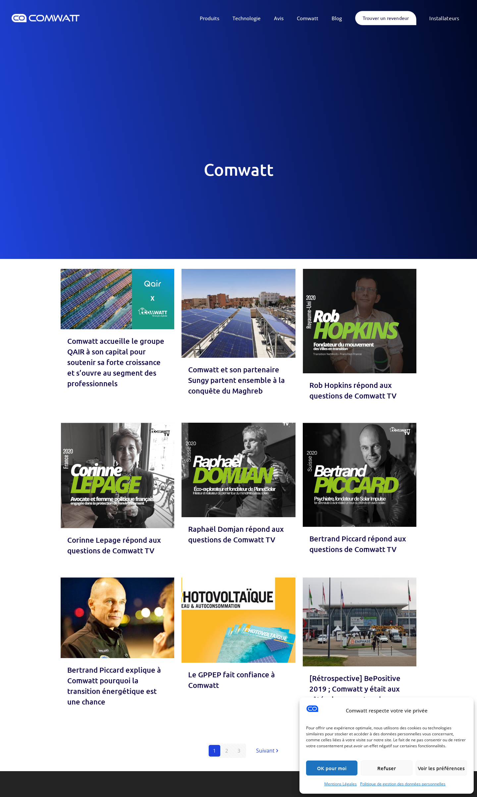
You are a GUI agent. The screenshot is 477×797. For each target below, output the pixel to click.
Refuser (386, 768)
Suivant (268, 750)
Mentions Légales (340, 784)
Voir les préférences (441, 768)
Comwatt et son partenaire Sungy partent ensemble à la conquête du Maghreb (236, 380)
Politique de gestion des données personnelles (403, 784)
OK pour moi (331, 768)
